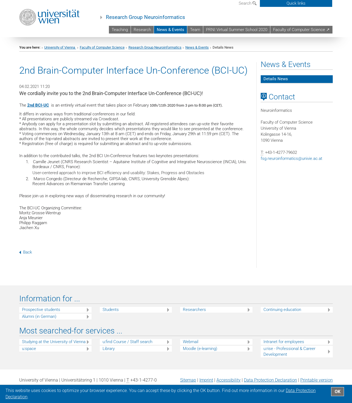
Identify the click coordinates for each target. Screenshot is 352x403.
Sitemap (188, 380)
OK (337, 391)
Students (111, 309)
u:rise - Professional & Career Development (289, 351)
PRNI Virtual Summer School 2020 (236, 29)
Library (109, 348)
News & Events (170, 29)
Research (142, 29)
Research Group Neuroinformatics (145, 17)
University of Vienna (60, 47)
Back (25, 252)
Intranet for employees (283, 341)
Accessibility (228, 380)
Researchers (194, 309)
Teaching (120, 29)
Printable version (316, 380)
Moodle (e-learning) (200, 348)
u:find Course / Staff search (127, 341)
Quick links (296, 3)
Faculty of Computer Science (102, 47)
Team (195, 29)
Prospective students (41, 309)
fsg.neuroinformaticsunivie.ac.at (291, 158)
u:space (29, 348)
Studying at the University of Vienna (54, 341)
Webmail (190, 341)
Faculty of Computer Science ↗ (301, 29)
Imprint (206, 380)
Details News (275, 78)
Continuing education (282, 309)
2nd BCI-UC (38, 105)
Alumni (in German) (39, 316)
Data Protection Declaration (270, 380)
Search (248, 3)
